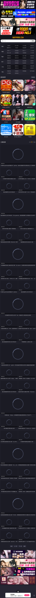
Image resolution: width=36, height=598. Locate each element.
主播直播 (24, 52)
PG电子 (8, 45)
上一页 (15, 546)
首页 (11, 546)
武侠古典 (32, 66)
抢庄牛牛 (32, 47)
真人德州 (16, 45)
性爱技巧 (32, 68)
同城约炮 (9, 71)
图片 (3, 61)
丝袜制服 (16, 52)
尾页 (24, 546)
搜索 (33, 40)
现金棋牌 (24, 47)
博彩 (3, 46)
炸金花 (16, 47)
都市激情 (9, 66)
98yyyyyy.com (18, 37)
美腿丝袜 (9, 63)
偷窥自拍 (9, 60)
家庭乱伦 (16, 66)
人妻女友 (24, 66)
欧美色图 (24, 60)
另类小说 (16, 68)
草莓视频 (24, 71)
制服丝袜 (9, 57)
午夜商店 (16, 71)
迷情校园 (9, 68)
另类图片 (32, 63)
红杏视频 (9, 73)
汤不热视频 (32, 71)
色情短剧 (16, 73)
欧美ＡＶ (24, 50)
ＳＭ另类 (32, 52)
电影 (3, 56)
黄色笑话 (24, 68)
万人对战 (24, 45)
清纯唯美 (16, 63)
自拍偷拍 (16, 50)
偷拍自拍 (16, 55)
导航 (3, 72)
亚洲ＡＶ (9, 50)
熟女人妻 (9, 52)
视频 (3, 51)
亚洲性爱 (9, 55)
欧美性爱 (32, 55)
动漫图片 (32, 60)
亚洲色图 (16, 60)
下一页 (20, 546)
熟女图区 (24, 63)
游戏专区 (32, 45)
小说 (3, 67)
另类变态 (32, 57)
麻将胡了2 (9, 47)
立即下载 (27, 595)
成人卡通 (24, 55)
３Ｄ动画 (32, 50)
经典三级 (16, 57)
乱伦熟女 (24, 57)
